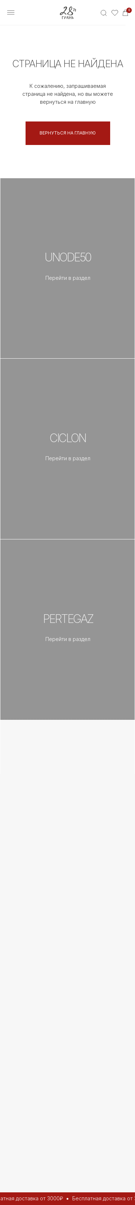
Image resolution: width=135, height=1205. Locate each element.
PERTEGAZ (68, 619)
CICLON (68, 438)
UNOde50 (68, 257)
